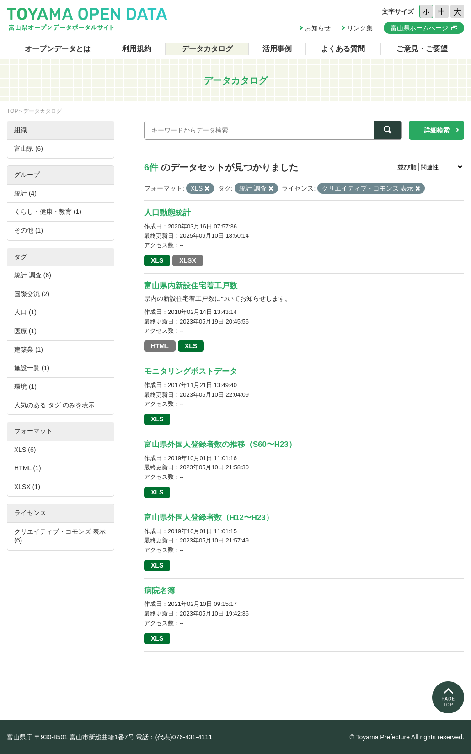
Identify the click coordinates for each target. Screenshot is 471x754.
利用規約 (136, 49)
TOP (12, 111)
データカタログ (207, 49)
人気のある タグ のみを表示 (54, 405)
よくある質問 (343, 49)
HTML (160, 346)
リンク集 (360, 28)
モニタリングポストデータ (190, 371)
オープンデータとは (58, 49)
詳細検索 (437, 130)
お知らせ (318, 28)
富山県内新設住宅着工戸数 (190, 285)
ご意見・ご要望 (422, 49)
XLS (157, 260)
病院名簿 (159, 590)
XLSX (187, 260)
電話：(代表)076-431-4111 (174, 737)
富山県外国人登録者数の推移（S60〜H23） (220, 444)
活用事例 (277, 49)
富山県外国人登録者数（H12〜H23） (208, 517)
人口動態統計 (167, 212)
